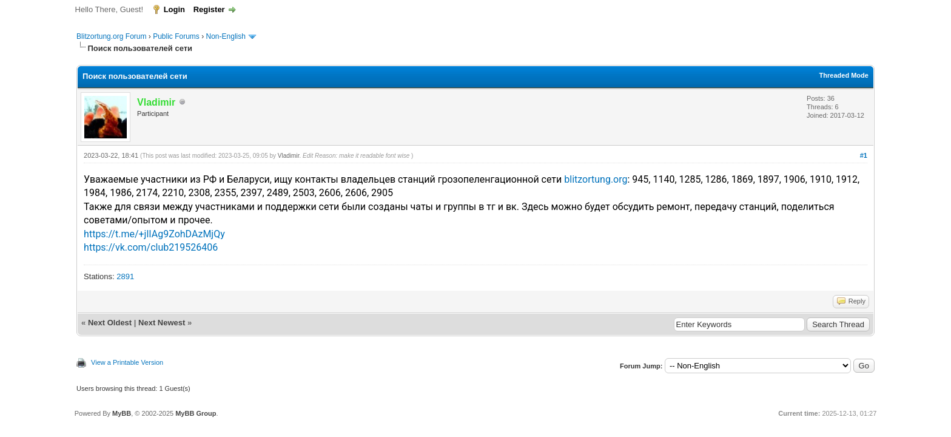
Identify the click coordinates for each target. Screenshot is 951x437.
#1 (863, 155)
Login (174, 9)
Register (209, 9)
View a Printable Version (127, 362)
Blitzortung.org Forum (111, 36)
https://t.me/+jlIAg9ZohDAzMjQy (154, 234)
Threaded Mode (844, 75)
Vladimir (289, 155)
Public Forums (176, 36)
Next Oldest (110, 322)
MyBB (121, 413)
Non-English (227, 36)
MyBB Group (195, 413)
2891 (125, 276)
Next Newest (161, 322)
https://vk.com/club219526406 (151, 247)
